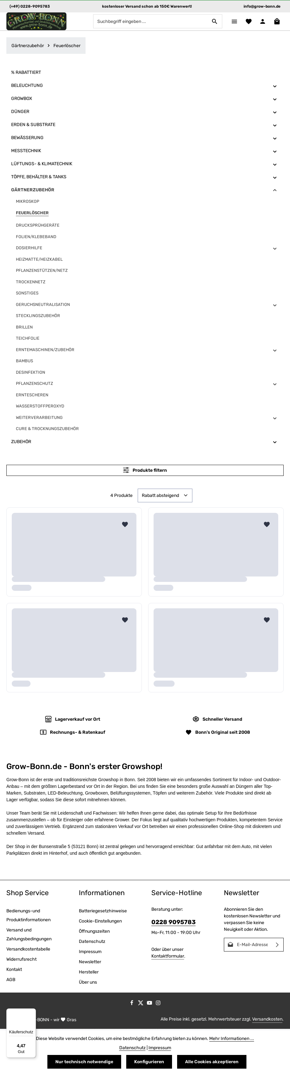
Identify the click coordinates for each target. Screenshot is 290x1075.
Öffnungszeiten (94, 932)
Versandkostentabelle (28, 949)
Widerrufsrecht (21, 960)
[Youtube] (150, 1005)
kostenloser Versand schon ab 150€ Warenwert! (147, 6)
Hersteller (89, 972)
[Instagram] (158, 1005)
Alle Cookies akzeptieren (211, 1061)
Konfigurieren (149, 1061)
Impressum (90, 952)
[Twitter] (141, 1005)
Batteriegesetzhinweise (103, 911)
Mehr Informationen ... (231, 1038)
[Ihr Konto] (262, 22)
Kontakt (14, 970)
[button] (275, 87)
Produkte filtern (145, 471)
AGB (10, 980)
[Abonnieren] (277, 945)
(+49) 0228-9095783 (30, 6)
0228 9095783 (173, 922)
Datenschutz (92, 942)
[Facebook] (132, 1005)
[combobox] (147, 22)
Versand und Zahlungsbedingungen (29, 935)
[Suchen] (211, 22)
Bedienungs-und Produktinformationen (28, 916)
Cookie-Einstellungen (100, 921)
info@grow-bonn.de (262, 6)
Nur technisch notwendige (84, 1061)
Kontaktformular (167, 957)
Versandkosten (267, 1020)
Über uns (88, 983)
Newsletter (90, 962)
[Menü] (232, 22)
